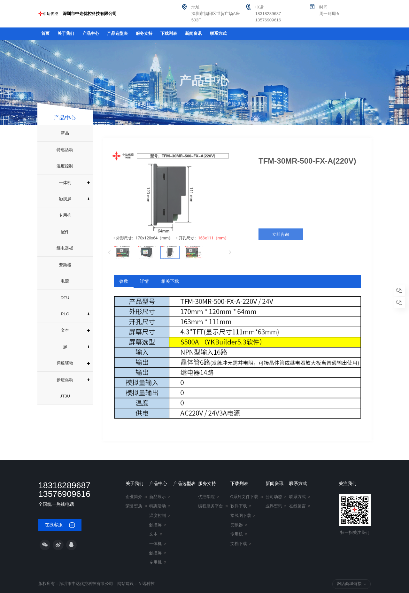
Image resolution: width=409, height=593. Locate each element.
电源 (65, 281)
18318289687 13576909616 (64, 489)
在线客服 (60, 525)
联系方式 (218, 33)
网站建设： (127, 583)
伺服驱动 (65, 363)
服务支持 (144, 33)
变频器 (65, 264)
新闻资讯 (193, 33)
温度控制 (65, 166)
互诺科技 (146, 583)
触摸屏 (65, 198)
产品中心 (90, 33)
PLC (65, 314)
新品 (65, 133)
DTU (65, 297)
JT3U (65, 396)
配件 (65, 231)
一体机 (65, 182)
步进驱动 (65, 379)
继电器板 (65, 248)
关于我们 (66, 33)
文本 (65, 330)
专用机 (65, 215)
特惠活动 (65, 149)
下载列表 (168, 33)
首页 (45, 33)
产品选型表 (117, 33)
